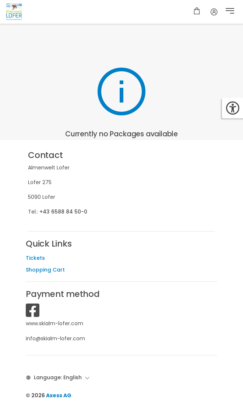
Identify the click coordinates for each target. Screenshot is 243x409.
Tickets (35, 258)
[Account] (214, 12)
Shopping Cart (45, 269)
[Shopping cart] (196, 12)
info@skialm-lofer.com (55, 338)
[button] (230, 12)
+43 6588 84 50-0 (63, 211)
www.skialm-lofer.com (54, 323)
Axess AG (58, 395)
